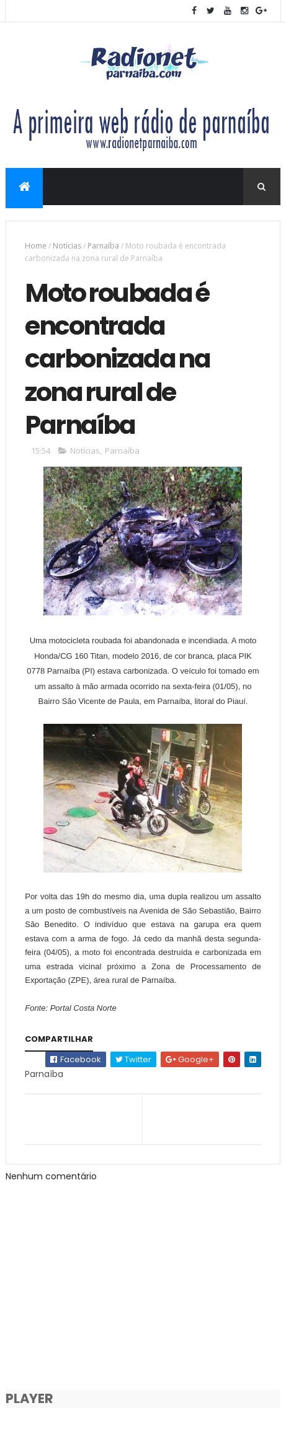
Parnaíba (103, 245)
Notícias (67, 245)
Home (36, 245)
